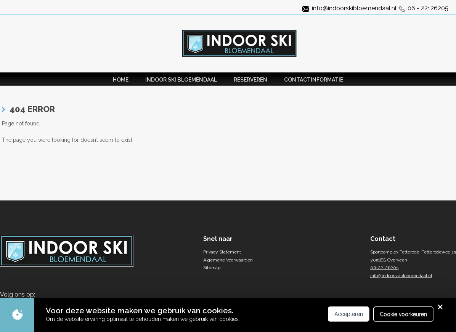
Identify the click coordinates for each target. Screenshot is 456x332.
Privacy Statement (222, 252)
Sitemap (211, 267)
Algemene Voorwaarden (228, 260)
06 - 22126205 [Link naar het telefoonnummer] (428, 8)
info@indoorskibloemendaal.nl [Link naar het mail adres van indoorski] (354, 8)
